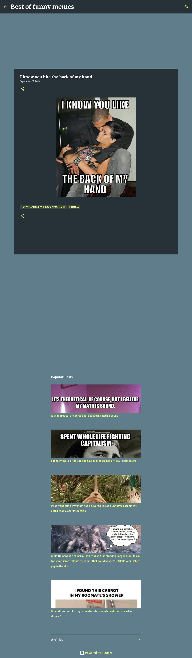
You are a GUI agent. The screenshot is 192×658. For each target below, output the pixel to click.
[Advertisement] (96, 41)
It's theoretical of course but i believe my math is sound (84, 415)
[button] (22, 88)
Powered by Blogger (96, 652)
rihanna (74, 207)
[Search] (186, 6)
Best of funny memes (42, 6)
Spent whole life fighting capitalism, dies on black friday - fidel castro (93, 460)
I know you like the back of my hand (43, 207)
